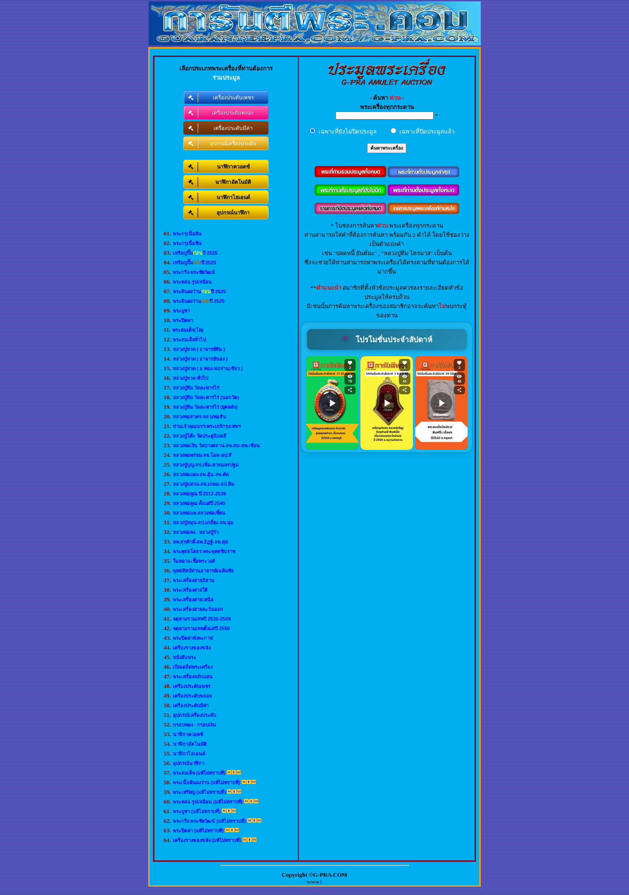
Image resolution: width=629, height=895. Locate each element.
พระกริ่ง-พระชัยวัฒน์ (194, 272)
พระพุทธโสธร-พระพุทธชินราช (204, 551)
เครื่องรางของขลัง (191, 647)
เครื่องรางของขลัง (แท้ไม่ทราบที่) (207, 840)
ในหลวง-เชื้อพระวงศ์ (194, 561)
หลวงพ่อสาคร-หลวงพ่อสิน (200, 416)
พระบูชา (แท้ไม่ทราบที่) (196, 811)
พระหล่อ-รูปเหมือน (192, 281)
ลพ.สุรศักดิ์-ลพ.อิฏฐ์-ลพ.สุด (200, 541)
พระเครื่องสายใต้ (190, 590)
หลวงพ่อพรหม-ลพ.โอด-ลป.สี (202, 455)
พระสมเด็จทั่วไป (189, 339)
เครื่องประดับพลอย (192, 695)
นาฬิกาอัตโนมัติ (189, 744)
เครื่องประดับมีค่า (191, 705)
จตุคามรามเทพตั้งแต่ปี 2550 (201, 628)
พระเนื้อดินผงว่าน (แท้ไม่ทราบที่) (206, 782)
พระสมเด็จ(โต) (187, 330)
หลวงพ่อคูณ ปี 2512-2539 (199, 493)
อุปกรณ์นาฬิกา (188, 763)
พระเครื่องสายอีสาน (193, 580)
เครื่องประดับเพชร (191, 686)
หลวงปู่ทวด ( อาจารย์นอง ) (200, 359)
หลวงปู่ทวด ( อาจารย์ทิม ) (199, 349)
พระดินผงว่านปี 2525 (199, 291)
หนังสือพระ (184, 657)
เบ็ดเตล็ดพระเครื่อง (193, 667)
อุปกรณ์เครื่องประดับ (194, 715)
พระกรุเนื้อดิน (187, 233)
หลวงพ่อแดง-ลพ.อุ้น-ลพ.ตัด (201, 474)
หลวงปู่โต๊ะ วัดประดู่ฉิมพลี (199, 436)
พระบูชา (181, 310)
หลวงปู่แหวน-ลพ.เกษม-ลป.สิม (203, 484)
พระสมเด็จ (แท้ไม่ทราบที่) (199, 773)
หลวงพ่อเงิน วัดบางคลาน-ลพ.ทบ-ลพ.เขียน (216, 445)
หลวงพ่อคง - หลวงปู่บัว (196, 532)
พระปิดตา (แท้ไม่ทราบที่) (198, 830)
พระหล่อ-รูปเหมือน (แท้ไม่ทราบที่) (208, 801)
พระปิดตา (183, 320)
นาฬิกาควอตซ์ (188, 734)
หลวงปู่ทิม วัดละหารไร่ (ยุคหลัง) (205, 407)
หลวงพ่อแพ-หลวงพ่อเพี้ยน (199, 513)
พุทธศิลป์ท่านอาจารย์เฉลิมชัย (203, 570)
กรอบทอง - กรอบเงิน (195, 724)
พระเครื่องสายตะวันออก (198, 609)
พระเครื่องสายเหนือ (193, 599)
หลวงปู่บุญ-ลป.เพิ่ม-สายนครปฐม (205, 464)
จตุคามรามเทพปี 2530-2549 (202, 618)
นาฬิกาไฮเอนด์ (189, 753)
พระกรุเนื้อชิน (187, 243)
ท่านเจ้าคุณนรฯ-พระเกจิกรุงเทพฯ (207, 426)
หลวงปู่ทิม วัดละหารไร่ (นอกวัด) (206, 397)
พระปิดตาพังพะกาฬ (193, 638)
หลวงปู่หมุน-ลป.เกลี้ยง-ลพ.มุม (203, 522)
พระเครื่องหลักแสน (193, 676)
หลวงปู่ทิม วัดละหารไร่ (196, 387)
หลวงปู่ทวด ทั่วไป (190, 378)
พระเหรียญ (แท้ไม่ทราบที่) (199, 792)
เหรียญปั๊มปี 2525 (195, 253)
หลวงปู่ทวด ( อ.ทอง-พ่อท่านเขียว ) (208, 368)
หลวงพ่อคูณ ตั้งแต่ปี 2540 (199, 503)
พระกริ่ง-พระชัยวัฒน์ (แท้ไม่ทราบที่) (209, 821)
